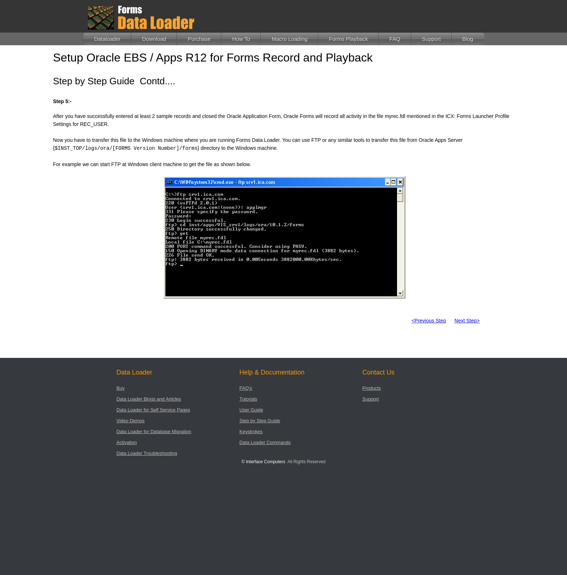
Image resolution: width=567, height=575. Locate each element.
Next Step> (467, 321)
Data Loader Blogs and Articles (148, 399)
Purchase (199, 39)
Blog (467, 39)
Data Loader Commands (265, 442)
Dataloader (107, 39)
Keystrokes (251, 431)
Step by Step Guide (259, 420)
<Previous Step (429, 321)
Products (371, 388)
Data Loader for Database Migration (153, 431)
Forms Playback (348, 39)
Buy (120, 388)
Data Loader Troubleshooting (146, 453)
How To (241, 39)
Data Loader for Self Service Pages (153, 410)
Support (431, 39)
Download (154, 39)
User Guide (251, 410)
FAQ (394, 39)
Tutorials (248, 399)
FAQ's (245, 388)
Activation (126, 442)
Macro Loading (289, 39)
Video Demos (130, 420)
